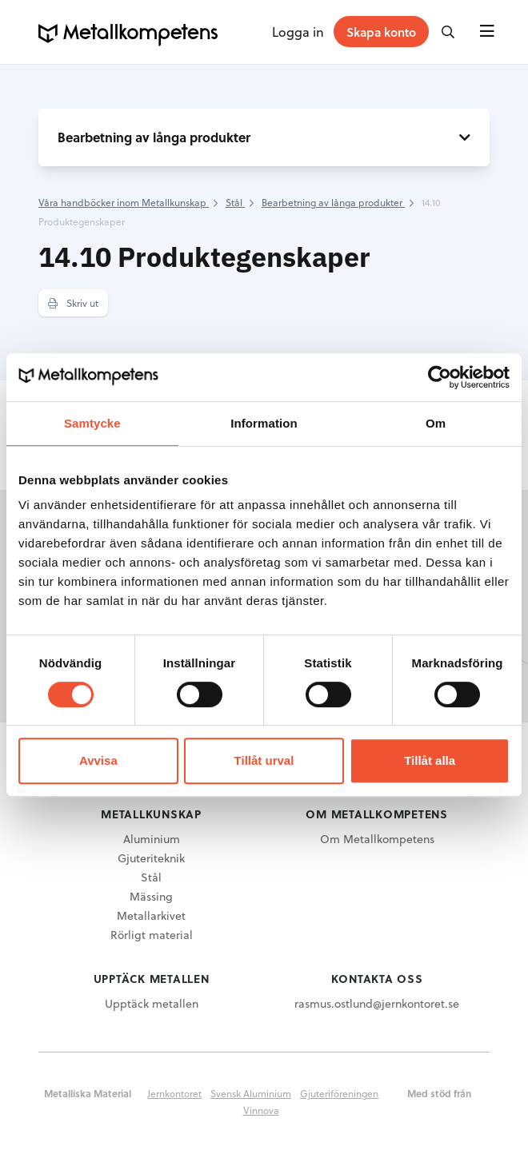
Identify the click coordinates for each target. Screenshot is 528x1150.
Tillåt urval (264, 760)
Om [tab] (436, 423)
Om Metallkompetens (377, 838)
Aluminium (151, 838)
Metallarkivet (151, 915)
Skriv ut (73, 303)
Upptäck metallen (151, 1003)
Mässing (151, 896)
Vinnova (261, 1110)
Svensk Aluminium (250, 1093)
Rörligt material (151, 934)
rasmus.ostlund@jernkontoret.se (376, 1003)
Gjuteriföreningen (339, 1093)
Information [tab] (264, 423)
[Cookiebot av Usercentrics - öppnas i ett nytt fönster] (440, 377)
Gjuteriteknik (151, 858)
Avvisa (98, 760)
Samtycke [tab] (92, 423)
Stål (151, 877)
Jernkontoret (174, 1093)
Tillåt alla (429, 760)
